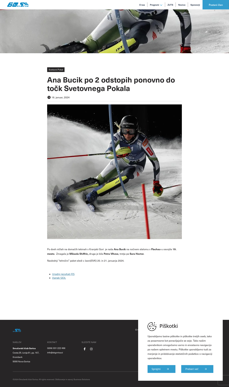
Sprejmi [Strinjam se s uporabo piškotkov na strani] (156, 369)
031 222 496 (59, 348)
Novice (181, 4)
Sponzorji (195, 4)
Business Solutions (82, 379)
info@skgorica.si (55, 352)
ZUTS (170, 4)
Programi (154, 4)
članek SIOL (59, 278)
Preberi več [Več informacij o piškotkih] (191, 369)
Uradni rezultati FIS (63, 274)
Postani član (216, 4)
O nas (142, 4)
